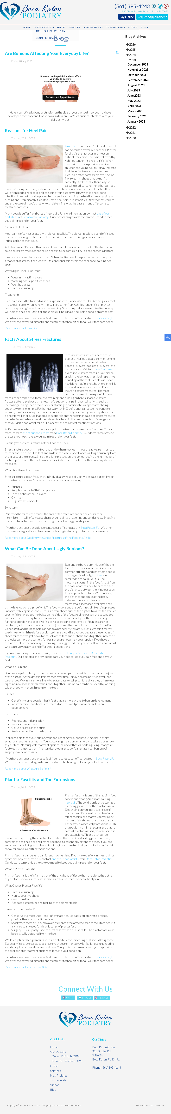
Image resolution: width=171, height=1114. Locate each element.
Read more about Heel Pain (22, 336)
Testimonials (116, 27)
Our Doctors (41, 27)
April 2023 (134, 106)
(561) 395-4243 (133, 6)
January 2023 (136, 121)
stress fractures (102, 377)
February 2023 (136, 116)
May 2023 (133, 101)
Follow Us (85, 998)
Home (24, 27)
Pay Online (127, 17)
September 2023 (138, 80)
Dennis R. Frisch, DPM (66, 1056)
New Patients (93, 27)
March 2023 (135, 111)
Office (59, 27)
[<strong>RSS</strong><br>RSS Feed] (117, 60)
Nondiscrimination (155, 1105)
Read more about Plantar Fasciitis (26, 975)
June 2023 (134, 95)
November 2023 (137, 70)
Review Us (105, 998)
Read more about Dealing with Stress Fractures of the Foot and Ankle (48, 545)
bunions (97, 583)
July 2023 (133, 90)
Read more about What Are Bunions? (28, 776)
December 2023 (137, 64)
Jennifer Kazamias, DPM (67, 1061)
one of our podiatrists (35, 440)
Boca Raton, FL (105, 326)
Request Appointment (152, 17)
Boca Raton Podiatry (35, 224)
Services (74, 27)
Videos (135, 27)
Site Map (140, 1105)
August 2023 (135, 85)
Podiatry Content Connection (66, 1105)
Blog (147, 27)
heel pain (70, 810)
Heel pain (71, 154)
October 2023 (136, 75)
